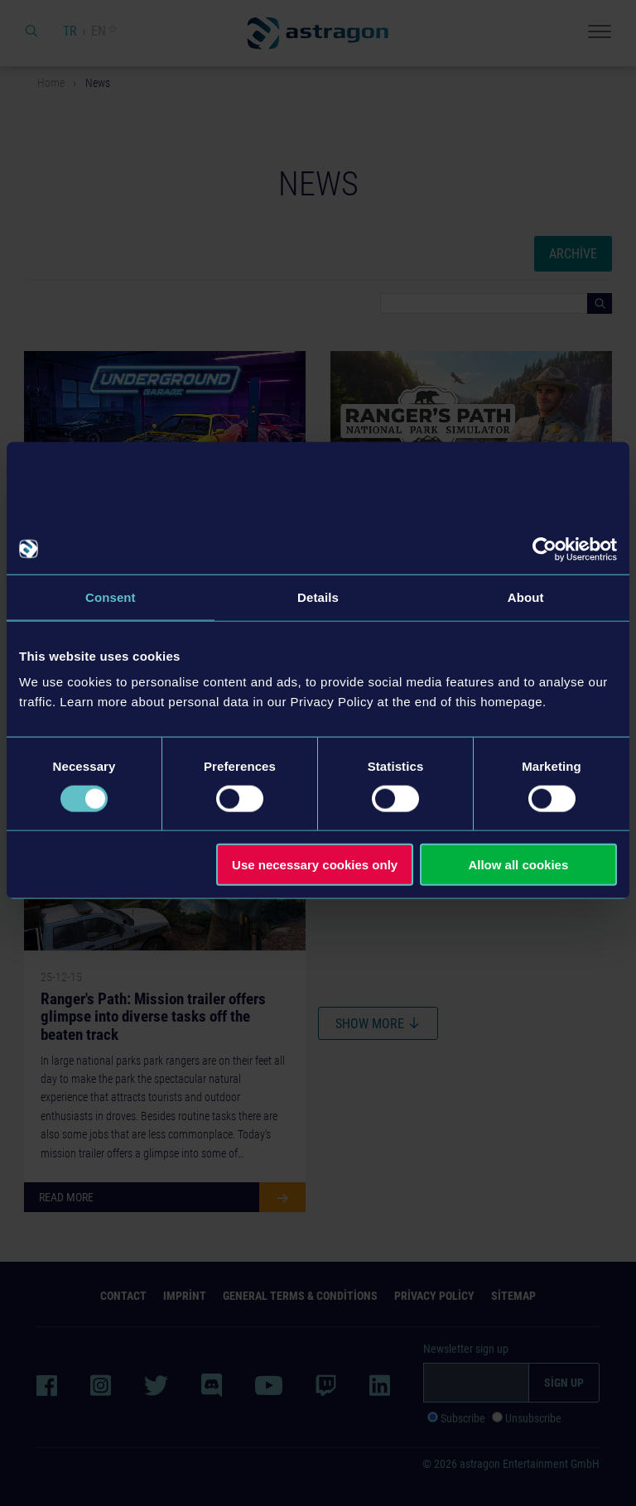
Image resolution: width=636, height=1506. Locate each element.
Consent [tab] (110, 596)
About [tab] (526, 596)
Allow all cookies (518, 865)
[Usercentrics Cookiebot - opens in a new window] (544, 548)
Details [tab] (318, 596)
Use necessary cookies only (315, 865)
